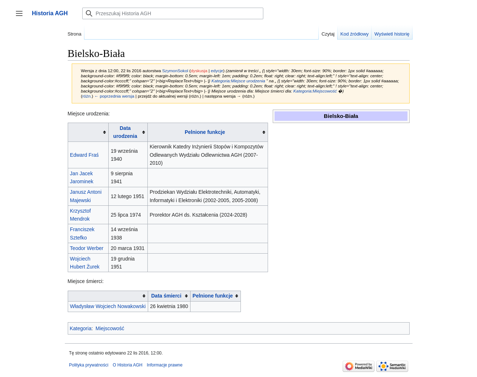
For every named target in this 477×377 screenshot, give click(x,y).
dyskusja (199, 70)
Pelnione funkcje (205, 132)
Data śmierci (166, 296)
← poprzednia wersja (114, 96)
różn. (87, 96)
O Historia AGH (127, 365)
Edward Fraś (84, 155)
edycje (217, 70)
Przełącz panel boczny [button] (22, 17)
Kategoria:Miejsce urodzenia (238, 80)
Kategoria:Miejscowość (315, 91)
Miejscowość (110, 328)
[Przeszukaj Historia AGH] (172, 13)
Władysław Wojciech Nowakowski (108, 306)
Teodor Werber (86, 248)
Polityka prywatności (89, 365)
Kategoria (81, 328)
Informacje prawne (165, 365)
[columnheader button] (88, 132)
